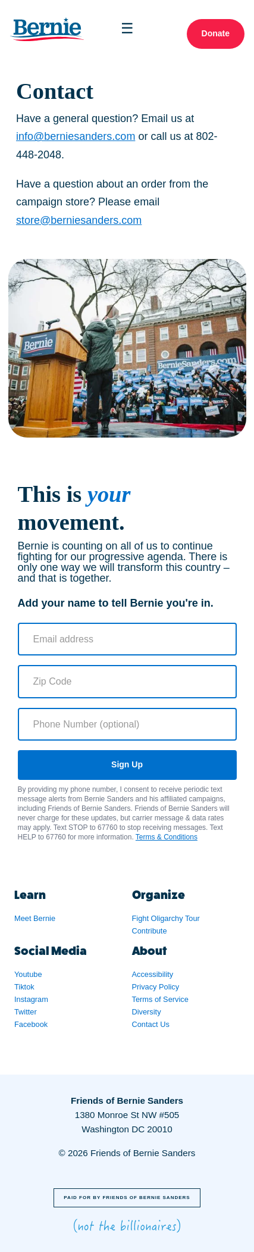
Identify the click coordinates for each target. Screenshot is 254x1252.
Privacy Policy (156, 986)
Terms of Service (160, 999)
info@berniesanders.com (75, 136)
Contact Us (151, 1024)
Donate (216, 33)
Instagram (31, 999)
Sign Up (127, 764)
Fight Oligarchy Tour (166, 918)
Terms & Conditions (166, 837)
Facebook (31, 1024)
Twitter (25, 1011)
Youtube (28, 974)
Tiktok (24, 986)
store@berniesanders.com (79, 220)
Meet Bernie (34, 918)
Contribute (149, 930)
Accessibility (153, 974)
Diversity (146, 1011)
